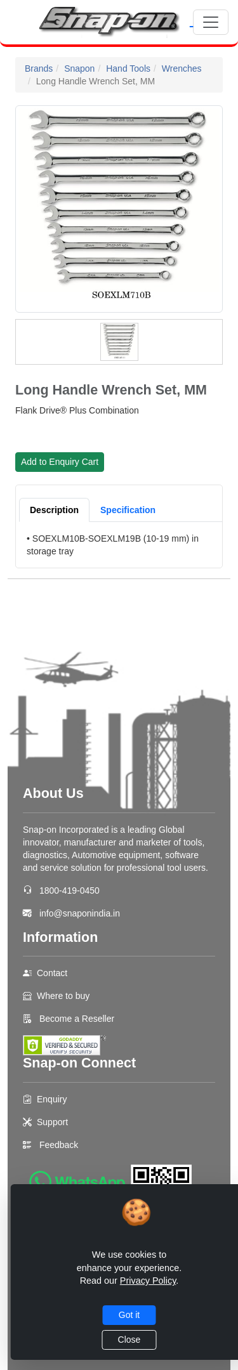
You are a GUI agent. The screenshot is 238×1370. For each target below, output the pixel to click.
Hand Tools (128, 68)
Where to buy (63, 996)
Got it (129, 1315)
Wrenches (182, 68)
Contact (52, 973)
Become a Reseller (75, 1019)
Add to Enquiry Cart (59, 462)
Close (129, 1339)
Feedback (58, 1145)
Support (52, 1122)
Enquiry (52, 1099)
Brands (39, 68)
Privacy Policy (148, 1280)
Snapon (79, 68)
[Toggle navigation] (210, 22)
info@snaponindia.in (79, 913)
